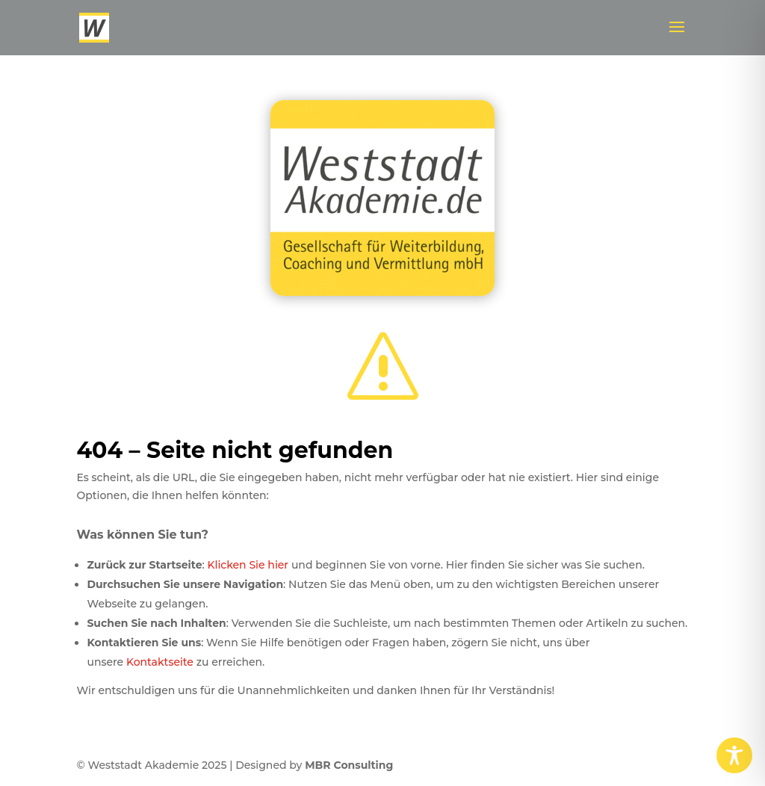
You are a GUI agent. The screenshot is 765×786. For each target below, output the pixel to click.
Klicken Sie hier (247, 565)
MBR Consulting (349, 765)
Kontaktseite (159, 662)
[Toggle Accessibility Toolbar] (734, 755)
